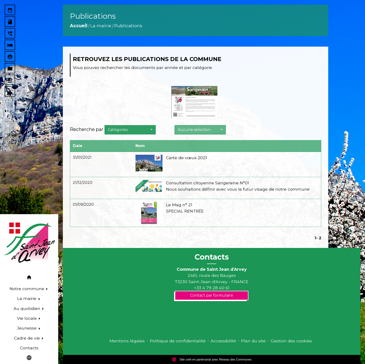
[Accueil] (29, 242)
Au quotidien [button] (27, 308)
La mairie (100, 25)
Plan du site (253, 340)
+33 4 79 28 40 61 (212, 287)
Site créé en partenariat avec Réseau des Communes (212, 359)
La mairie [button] (27, 298)
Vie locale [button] (27, 318)
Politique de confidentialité (178, 340)
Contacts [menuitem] (29, 347)
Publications (128, 25)
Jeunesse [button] (27, 328)
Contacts (212, 257)
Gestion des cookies (291, 340)
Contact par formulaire (211, 295)
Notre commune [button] (27, 288)
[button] (29, 278)
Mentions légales (127, 340)
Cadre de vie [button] (27, 338)
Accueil (78, 25)
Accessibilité (223, 340)
